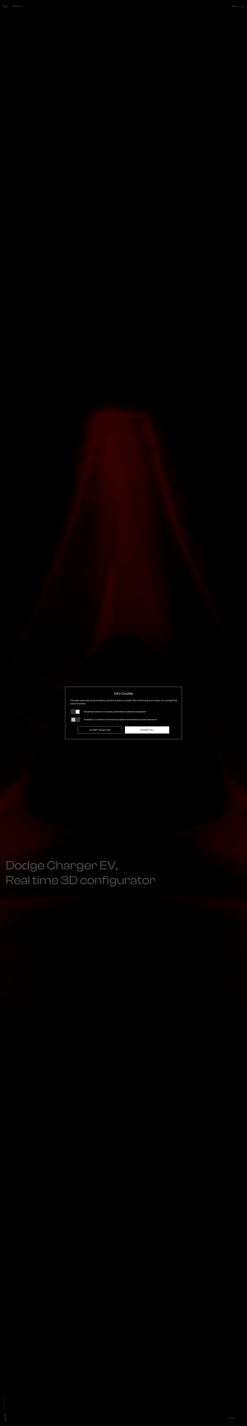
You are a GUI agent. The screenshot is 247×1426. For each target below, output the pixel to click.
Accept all (147, 730)
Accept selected (100, 730)
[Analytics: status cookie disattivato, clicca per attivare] (75, 719)
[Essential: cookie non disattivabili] (75, 711)
